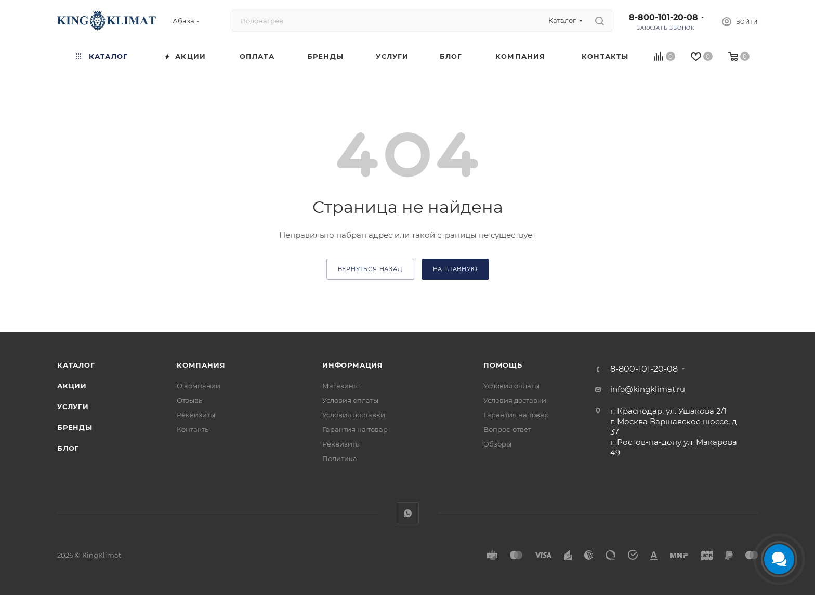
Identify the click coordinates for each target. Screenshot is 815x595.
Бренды (75, 427)
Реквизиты (196, 415)
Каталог (76, 365)
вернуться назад (370, 269)
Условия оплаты (350, 400)
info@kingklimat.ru (647, 389)
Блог (68, 448)
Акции (72, 386)
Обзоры (497, 444)
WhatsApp (408, 513)
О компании (198, 386)
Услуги (73, 406)
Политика (339, 458)
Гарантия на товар (355, 429)
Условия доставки (353, 415)
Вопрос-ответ (507, 429)
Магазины (340, 386)
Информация (352, 365)
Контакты (193, 429)
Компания (201, 365)
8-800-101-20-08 (663, 17)
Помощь (502, 365)
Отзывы (190, 400)
